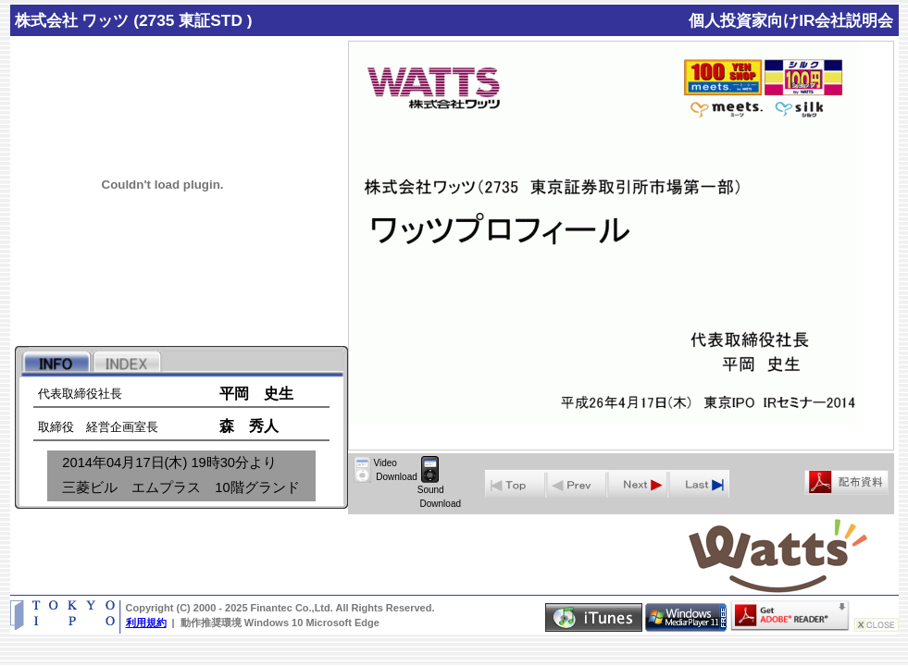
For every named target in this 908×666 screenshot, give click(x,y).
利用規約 (146, 622)
